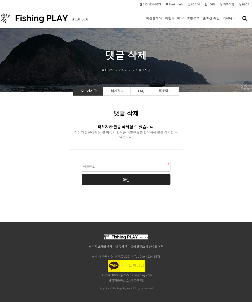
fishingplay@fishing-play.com (132, 275)
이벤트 (170, 22)
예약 (180, 22)
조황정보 (193, 22)
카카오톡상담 (126, 265)
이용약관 (121, 247)
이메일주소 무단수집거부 (147, 247)
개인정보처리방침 (100, 247)
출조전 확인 (211, 22)
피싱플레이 (154, 22)
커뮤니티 (229, 22)
